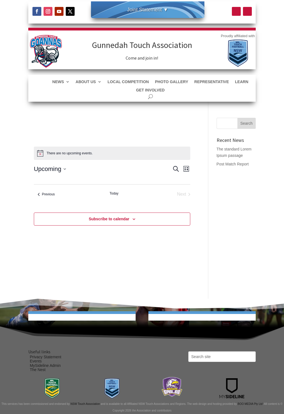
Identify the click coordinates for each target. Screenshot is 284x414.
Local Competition (128, 82)
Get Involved (150, 90)
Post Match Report (233, 164)
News (58, 82)
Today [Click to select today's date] (114, 193)
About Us (86, 82)
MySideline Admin (45, 365)
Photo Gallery (171, 82)
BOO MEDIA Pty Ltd (250, 403)
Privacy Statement (45, 357)
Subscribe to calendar (109, 219)
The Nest (37, 369)
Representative (211, 82)
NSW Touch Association (85, 403)
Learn (241, 82)
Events (36, 361)
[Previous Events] (46, 194)
